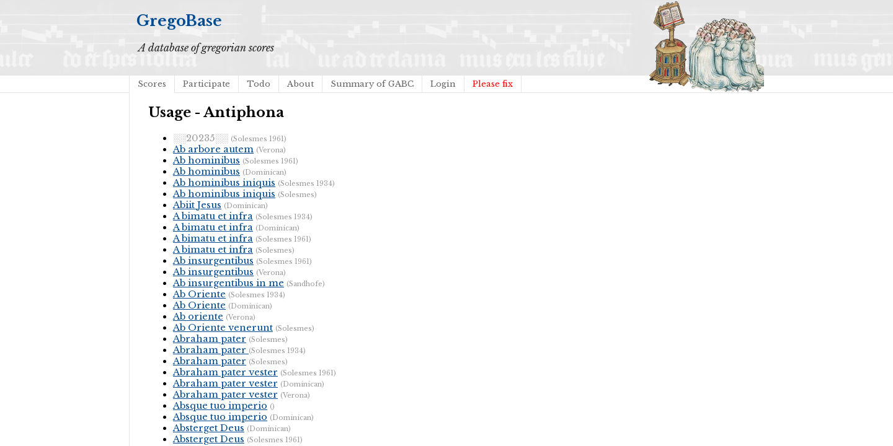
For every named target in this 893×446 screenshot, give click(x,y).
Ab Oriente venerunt (223, 327)
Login (443, 84)
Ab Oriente (199, 294)
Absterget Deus (208, 428)
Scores (152, 84)
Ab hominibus (206, 160)
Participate (206, 84)
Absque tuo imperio (220, 405)
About (300, 84)
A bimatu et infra (213, 216)
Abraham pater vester (225, 372)
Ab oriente (198, 316)
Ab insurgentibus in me (228, 283)
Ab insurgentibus (213, 260)
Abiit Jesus (197, 205)
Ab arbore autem (213, 149)
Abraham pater (209, 338)
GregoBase (179, 21)
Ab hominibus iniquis (224, 182)
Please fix (493, 84)
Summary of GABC (372, 84)
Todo (258, 84)
